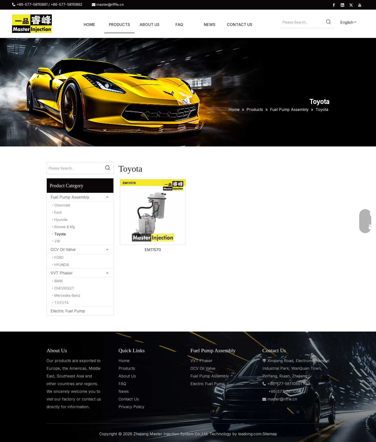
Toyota (60, 234)
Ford (58, 212)
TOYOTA (61, 303)
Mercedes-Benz (67, 295)
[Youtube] (360, 4)
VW (57, 241)
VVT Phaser (62, 273)
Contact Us (128, 399)
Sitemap (269, 433)
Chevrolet (62, 205)
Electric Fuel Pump (68, 311)
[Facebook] (334, 4)
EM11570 (153, 249)
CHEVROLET (64, 288)
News (123, 391)
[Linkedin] (342, 4)
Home (123, 360)
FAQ (122, 383)
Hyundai (60, 220)
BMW (58, 281)
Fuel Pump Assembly (70, 197)
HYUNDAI (61, 265)
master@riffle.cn (110, 4)
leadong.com (249, 433)
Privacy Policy (131, 406)
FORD (59, 257)
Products (126, 368)
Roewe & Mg (64, 227)
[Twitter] (351, 4)
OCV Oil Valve (63, 249)
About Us (127, 376)
